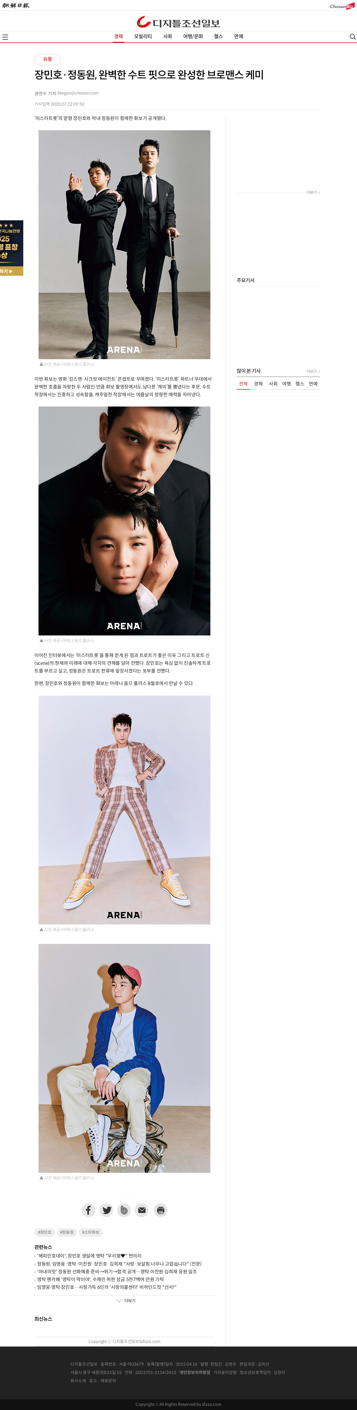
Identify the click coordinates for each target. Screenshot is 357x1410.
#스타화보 (91, 1232)
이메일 (142, 1210)
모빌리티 (143, 37)
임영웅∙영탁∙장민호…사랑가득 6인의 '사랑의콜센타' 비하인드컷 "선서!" (107, 1287)
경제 (118, 37)
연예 (238, 37)
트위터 (106, 1210)
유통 (47, 59)
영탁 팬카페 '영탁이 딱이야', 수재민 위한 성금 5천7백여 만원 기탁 (100, 1280)
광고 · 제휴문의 (102, 1381)
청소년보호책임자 (255, 1372)
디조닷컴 (178, 22)
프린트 (160, 1210)
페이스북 (88, 1210)
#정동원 (67, 1232)
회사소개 (78, 1381)
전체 (243, 384)
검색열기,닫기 (353, 37)
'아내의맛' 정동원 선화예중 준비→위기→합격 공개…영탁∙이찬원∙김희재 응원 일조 (117, 1272)
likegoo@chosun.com (78, 93)
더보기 (125, 1301)
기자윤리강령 (225, 1372)
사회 (167, 37)
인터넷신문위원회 (303, 1373)
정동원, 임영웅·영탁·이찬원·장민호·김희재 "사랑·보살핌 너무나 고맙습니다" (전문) (119, 1264)
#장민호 (45, 1232)
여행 (286, 384)
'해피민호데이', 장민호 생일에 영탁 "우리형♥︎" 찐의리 (89, 1256)
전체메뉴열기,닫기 (5, 37)
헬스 (218, 37)
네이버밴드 (124, 1210)
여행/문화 (193, 37)
